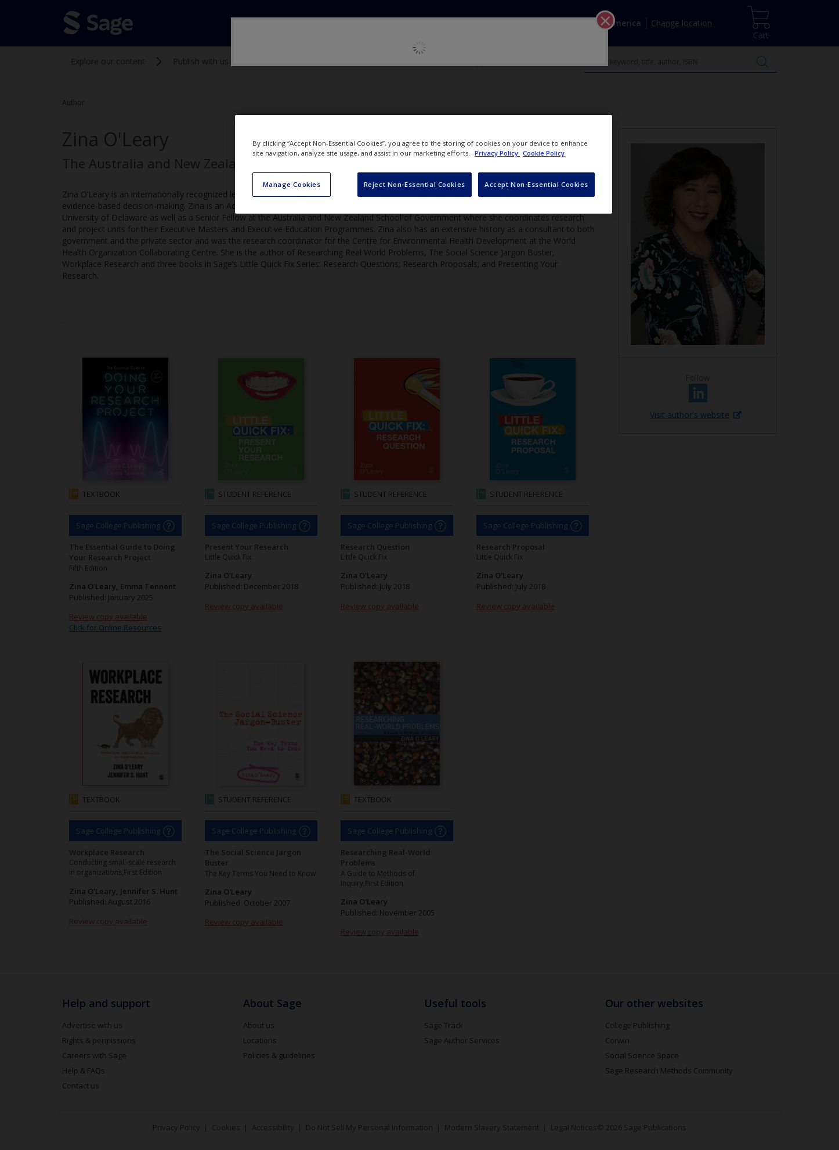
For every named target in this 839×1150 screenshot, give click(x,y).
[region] (423, 164)
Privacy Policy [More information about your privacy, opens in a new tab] (497, 153)
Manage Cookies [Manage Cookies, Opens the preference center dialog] (292, 184)
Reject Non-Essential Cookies (414, 184)
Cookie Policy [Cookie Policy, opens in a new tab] (544, 153)
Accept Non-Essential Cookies (536, 184)
